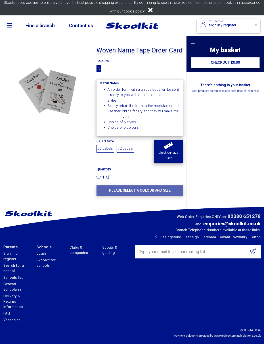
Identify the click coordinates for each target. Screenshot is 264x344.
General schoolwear (13, 287)
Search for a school (13, 268)
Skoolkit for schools (46, 263)
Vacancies (12, 320)
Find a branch (40, 25)
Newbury (240, 237)
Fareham (208, 237)
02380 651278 (244, 216)
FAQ (6, 313)
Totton (255, 237)
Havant (224, 237)
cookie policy (134, 11)
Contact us (81, 25)
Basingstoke (170, 237)
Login (41, 253)
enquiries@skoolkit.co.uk (232, 224)
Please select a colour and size (140, 190)
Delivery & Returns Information (13, 301)
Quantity (103, 169)
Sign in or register (11, 256)
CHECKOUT (225, 62)
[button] (168, 151)
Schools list (13, 277)
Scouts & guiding (109, 250)
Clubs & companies (78, 250)
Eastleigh (191, 237)
